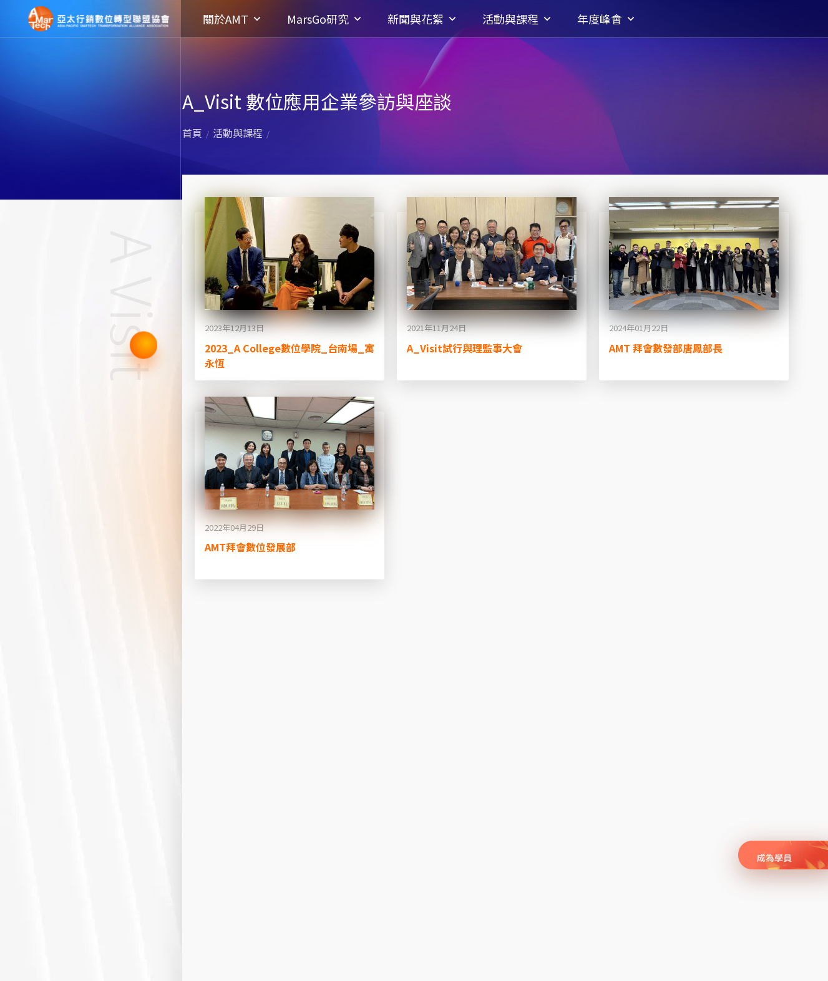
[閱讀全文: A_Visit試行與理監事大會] (492, 253)
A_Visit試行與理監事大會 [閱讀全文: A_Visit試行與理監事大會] (464, 348)
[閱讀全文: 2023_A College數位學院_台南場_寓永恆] (289, 253)
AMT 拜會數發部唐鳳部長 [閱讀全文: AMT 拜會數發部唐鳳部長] (666, 348)
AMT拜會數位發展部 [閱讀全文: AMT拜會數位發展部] (250, 546)
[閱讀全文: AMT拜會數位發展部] (289, 453)
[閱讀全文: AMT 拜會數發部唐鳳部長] (694, 253)
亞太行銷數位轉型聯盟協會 (98, 18)
